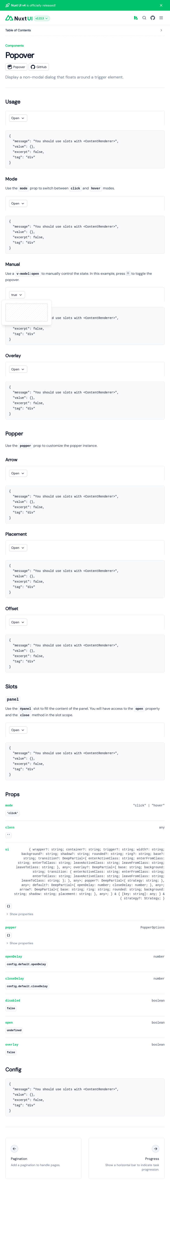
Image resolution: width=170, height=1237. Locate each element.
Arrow (11, 460)
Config (13, 1069)
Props (12, 794)
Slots (11, 686)
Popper (14, 433)
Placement (16, 534)
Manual (12, 264)
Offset (11, 608)
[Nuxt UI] (18, 17)
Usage (12, 101)
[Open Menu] (161, 17)
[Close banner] (161, 5)
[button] (42, 18)
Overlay (13, 356)
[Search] (144, 17)
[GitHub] (152, 17)
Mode (11, 179)
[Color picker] (135, 17)
